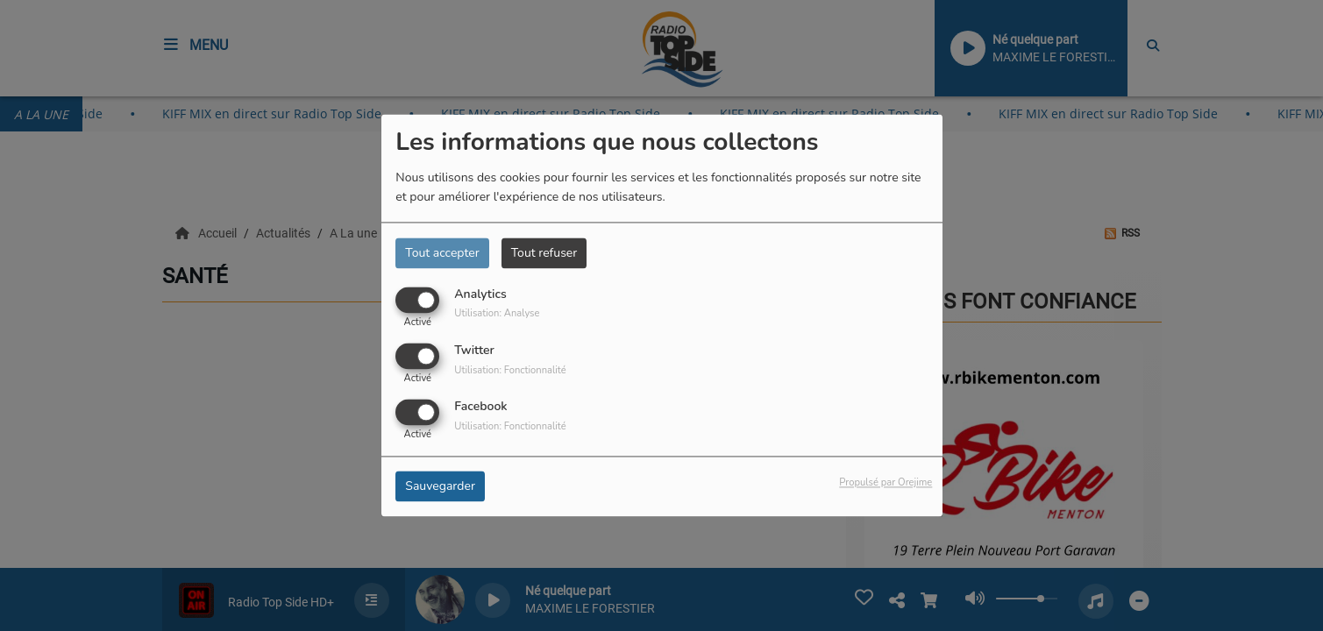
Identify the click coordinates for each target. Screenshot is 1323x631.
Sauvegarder (440, 487)
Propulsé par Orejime (885, 483)
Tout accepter (442, 253)
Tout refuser (544, 253)
